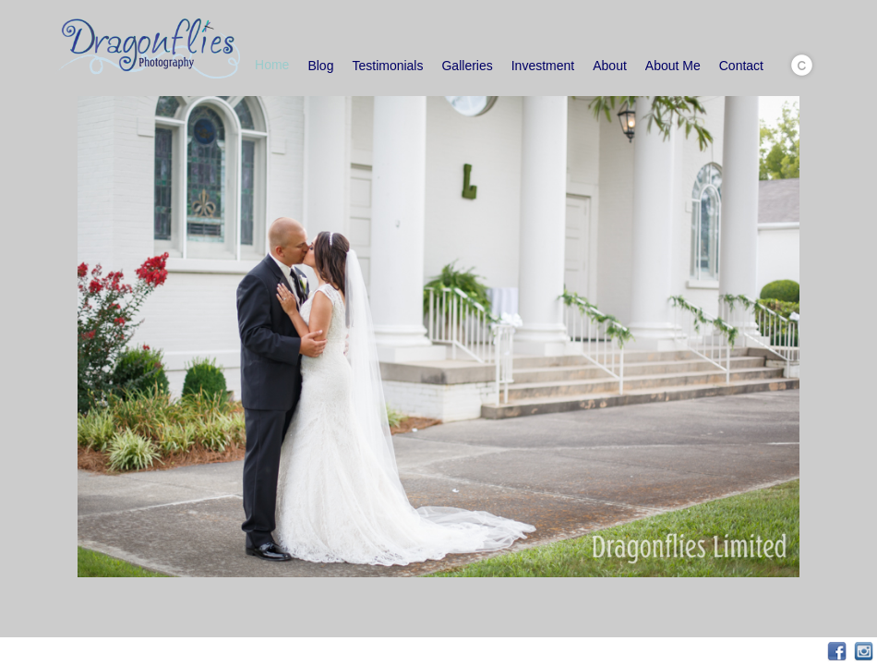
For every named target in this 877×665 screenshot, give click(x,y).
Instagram (863, 651)
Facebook (837, 651)
